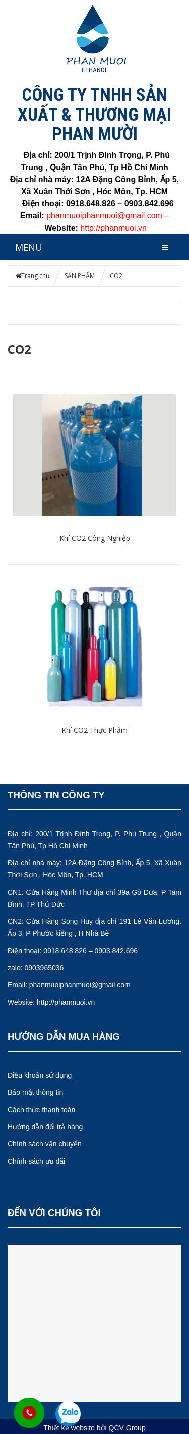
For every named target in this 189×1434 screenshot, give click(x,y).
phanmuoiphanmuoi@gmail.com (80, 985)
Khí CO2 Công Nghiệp (94, 538)
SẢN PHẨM (80, 275)
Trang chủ (35, 275)
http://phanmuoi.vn (113, 228)
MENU (28, 247)
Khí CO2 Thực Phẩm (94, 730)
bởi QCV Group (121, 1428)
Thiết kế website (69, 1428)
